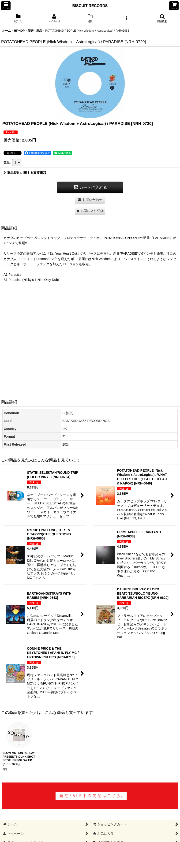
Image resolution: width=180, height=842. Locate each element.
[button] (6, 5)
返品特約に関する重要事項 (25, 173)
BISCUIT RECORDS (90, 6)
